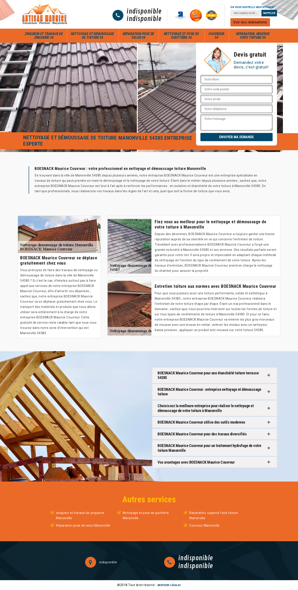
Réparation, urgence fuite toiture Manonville (213, 515)
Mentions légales (169, 585)
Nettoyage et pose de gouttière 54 (181, 35)
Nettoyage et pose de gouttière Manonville (146, 515)
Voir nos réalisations (250, 22)
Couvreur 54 (216, 35)
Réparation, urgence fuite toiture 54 (253, 35)
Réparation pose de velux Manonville (83, 525)
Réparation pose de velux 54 (138, 35)
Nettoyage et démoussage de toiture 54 (92, 35)
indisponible (144, 11)
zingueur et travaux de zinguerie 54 (44, 35)
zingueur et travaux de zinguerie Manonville (80, 515)
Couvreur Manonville (204, 525)
